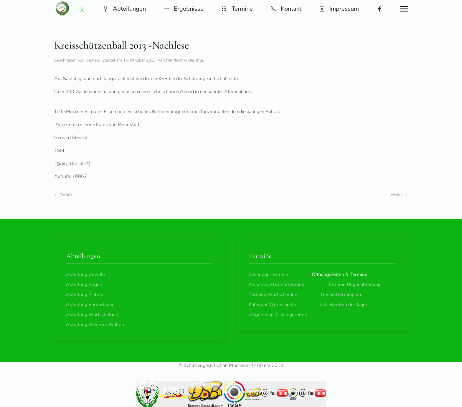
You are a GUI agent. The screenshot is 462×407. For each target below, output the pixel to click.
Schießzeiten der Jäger (343, 304)
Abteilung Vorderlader (90, 304)
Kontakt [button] (285, 9)
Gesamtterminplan (341, 294)
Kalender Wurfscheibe (272, 304)
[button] (82, 9)
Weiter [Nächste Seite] (399, 195)
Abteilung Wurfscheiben (92, 314)
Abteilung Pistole (84, 294)
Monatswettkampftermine (276, 284)
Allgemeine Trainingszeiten (278, 314)
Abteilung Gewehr (85, 274)
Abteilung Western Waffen (95, 324)
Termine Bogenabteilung (354, 284)
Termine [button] (237, 9)
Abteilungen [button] (124, 9)
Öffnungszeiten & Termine (339, 274)
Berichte (195, 60)
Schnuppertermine (268, 274)
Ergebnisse (184, 9)
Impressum (339, 9)
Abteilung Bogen (84, 284)
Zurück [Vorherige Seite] (63, 195)
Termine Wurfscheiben (273, 294)
